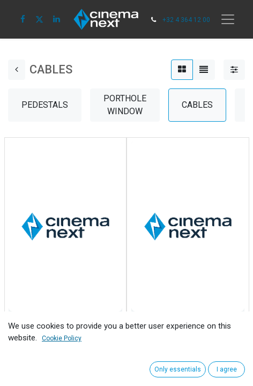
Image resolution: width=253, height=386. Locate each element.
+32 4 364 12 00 (186, 20)
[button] (20, 355)
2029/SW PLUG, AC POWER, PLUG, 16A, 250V (63, 330)
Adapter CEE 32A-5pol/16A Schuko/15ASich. (183, 330)
